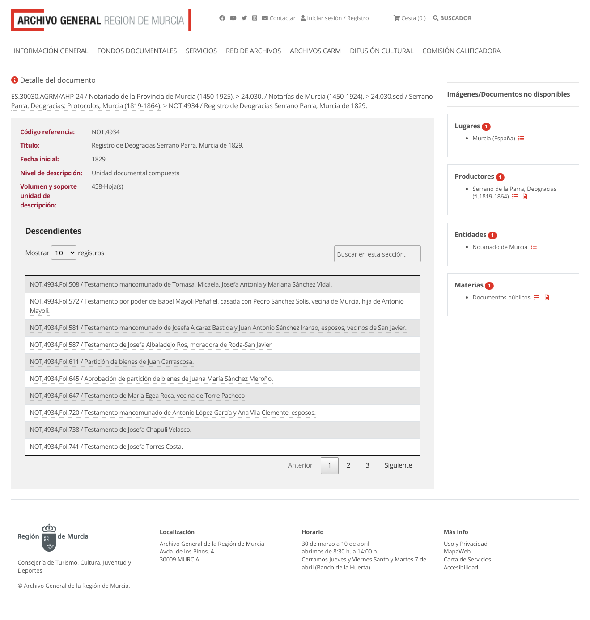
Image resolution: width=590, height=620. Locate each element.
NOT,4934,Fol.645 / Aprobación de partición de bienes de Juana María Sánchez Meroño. (151, 379)
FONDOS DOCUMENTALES (137, 50)
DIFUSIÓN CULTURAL (381, 50)
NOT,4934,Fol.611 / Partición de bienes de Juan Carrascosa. (112, 362)
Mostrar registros (64, 252)
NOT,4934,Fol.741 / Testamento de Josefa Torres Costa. (106, 447)
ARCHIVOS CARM (315, 50)
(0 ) (410, 18)
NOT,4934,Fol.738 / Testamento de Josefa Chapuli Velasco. (110, 430)
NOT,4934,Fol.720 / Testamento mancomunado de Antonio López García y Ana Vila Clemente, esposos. (173, 413)
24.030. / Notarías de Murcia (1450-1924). (302, 96)
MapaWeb (457, 551)
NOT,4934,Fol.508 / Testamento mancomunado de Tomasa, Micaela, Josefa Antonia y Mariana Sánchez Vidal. (181, 284)
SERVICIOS (201, 50)
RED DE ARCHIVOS (253, 50)
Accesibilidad (461, 567)
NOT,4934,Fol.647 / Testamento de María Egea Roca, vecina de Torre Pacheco (137, 396)
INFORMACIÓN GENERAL (50, 50)
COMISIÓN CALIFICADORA (461, 50)
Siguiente (398, 465)
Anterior (300, 465)
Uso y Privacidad (466, 543)
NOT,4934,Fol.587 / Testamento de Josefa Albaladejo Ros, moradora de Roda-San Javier (151, 345)
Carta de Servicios (467, 559)
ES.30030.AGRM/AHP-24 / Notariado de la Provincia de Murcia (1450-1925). (122, 96)
